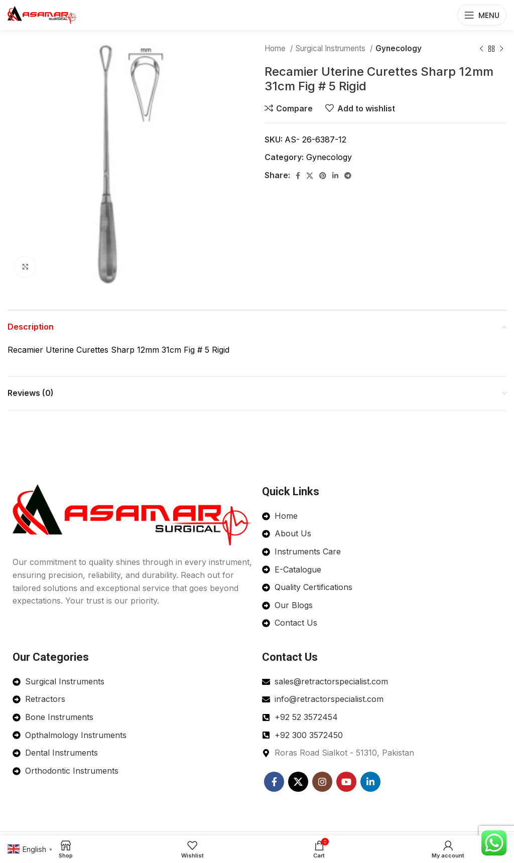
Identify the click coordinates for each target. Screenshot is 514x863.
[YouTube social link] (346, 782)
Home (276, 48)
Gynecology (398, 48)
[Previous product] (481, 49)
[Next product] (501, 49)
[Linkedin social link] (335, 175)
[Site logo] (42, 14)
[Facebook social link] (298, 175)
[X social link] (309, 175)
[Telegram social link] (347, 175)
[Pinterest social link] (322, 175)
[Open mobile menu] (481, 15)
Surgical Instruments (331, 48)
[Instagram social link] (322, 782)
